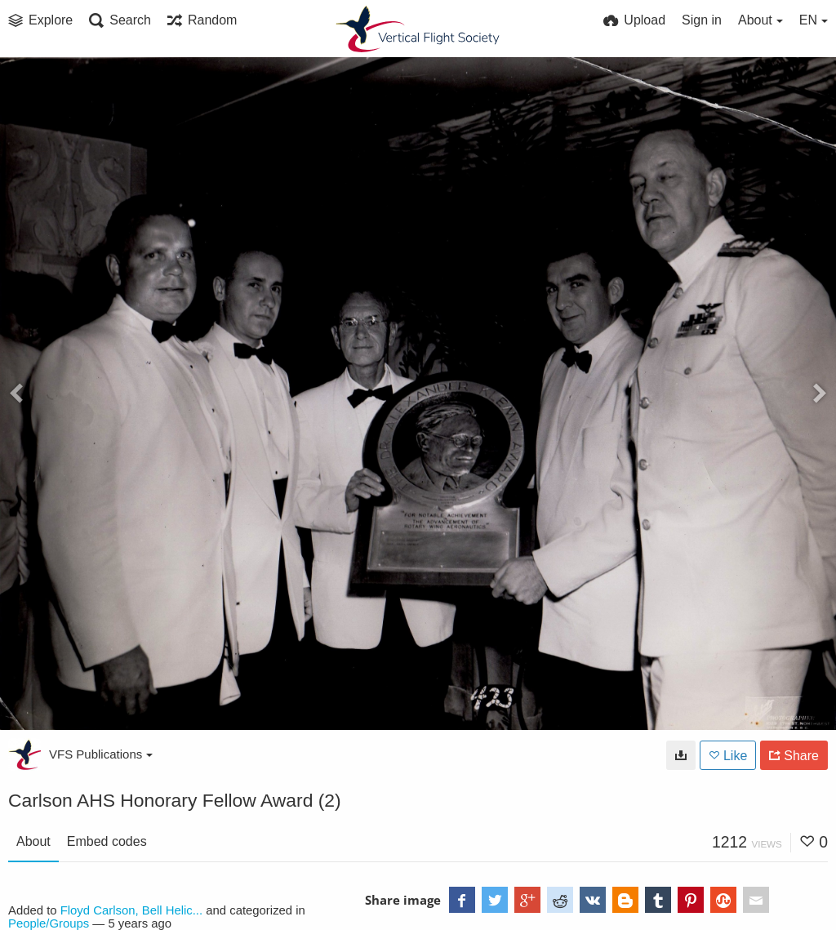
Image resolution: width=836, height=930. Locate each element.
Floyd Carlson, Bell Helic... (131, 910)
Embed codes (107, 841)
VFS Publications (101, 754)
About (33, 841)
